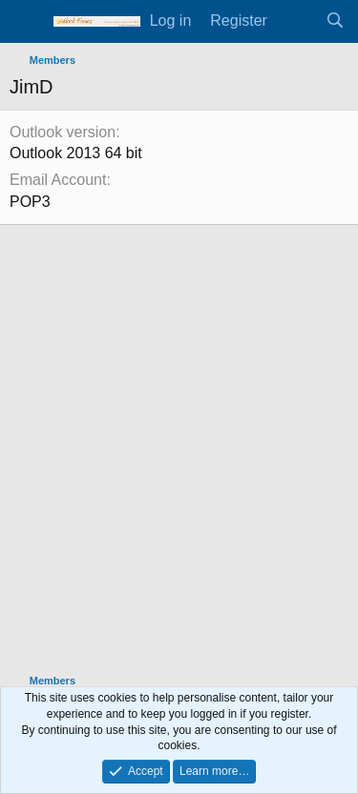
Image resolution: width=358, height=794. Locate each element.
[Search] (334, 21)
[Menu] (26, 22)
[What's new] (296, 21)
